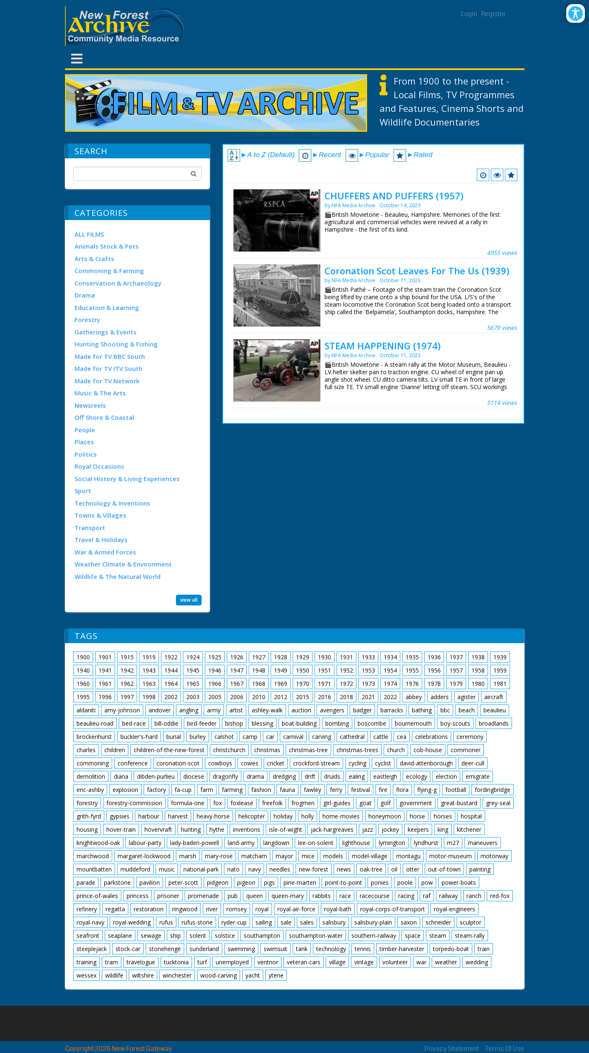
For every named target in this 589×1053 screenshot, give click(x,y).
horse (417, 816)
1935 (412, 657)
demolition (91, 776)
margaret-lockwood (144, 856)
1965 (193, 683)
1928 (280, 657)
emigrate (478, 776)
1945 (193, 670)
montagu (408, 856)
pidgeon (217, 882)
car (270, 737)
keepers (418, 829)
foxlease (242, 803)
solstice (225, 935)
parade (86, 882)
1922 (171, 657)
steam (437, 935)
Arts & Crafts (94, 258)
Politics (86, 454)
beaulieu (494, 710)
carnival (293, 737)
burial (173, 737)
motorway (494, 856)
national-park (201, 869)
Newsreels (90, 405)
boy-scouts (455, 723)
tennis (363, 949)
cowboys (220, 763)
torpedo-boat (451, 949)
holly (307, 816)
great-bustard (459, 803)
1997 (127, 697)
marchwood (93, 856)
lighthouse (356, 843)
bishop (234, 723)
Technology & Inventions (112, 503)
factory (156, 790)
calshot (224, 737)
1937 (456, 657)
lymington (392, 843)
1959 (500, 670)
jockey (390, 829)
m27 (453, 843)
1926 (236, 657)
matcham (254, 856)
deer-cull (473, 763)
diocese (193, 776)
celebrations (431, 737)
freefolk (272, 803)
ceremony (470, 737)
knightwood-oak (98, 843)
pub (233, 896)
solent (198, 935)
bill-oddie (166, 723)
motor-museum (450, 856)
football (455, 790)
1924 (193, 657)
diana (121, 776)
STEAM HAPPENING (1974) (382, 345)
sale (286, 922)
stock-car (127, 949)
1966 (214, 683)
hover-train (121, 829)
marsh (187, 856)
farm (206, 790)
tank (302, 949)
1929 (302, 657)
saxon (409, 922)
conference (133, 763)
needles (279, 869)
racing (406, 896)
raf (426, 896)
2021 (368, 697)
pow (427, 882)
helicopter (251, 816)
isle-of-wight (285, 829)
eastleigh (385, 776)
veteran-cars (303, 962)
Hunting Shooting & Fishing (116, 344)
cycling (357, 763)
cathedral (352, 737)
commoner (466, 750)
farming (232, 790)
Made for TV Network (107, 381)
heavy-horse (213, 816)
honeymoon (384, 816)
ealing (357, 776)
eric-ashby (90, 790)
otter (412, 869)
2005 (214, 697)
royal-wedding (132, 922)
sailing (263, 922)
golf (385, 803)
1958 (478, 670)
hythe (216, 829)
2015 (302, 697)
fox (217, 803)
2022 (390, 697)
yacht (252, 975)
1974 (390, 683)
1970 (302, 683)
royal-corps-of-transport (392, 909)
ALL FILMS (89, 234)
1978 (434, 683)
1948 (258, 670)
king (443, 829)
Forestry (87, 319)
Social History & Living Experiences (127, 478)
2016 (324, 697)
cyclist (383, 763)
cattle (380, 737)
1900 (83, 657)
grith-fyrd (89, 816)
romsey (236, 909)
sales (307, 922)
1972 (346, 683)
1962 (127, 683)
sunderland (204, 949)
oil (394, 869)
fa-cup (183, 790)
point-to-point (343, 882)
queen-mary (288, 896)
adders (439, 697)
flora (402, 790)
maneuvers (483, 843)
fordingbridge (492, 790)
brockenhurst (94, 737)
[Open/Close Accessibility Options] (575, 13)
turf (202, 962)
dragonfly (225, 776)
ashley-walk (267, 710)
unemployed (232, 962)
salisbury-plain (373, 922)
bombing (337, 723)
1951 (324, 670)
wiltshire (143, 975)
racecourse (374, 896)
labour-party (145, 843)
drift (310, 776)
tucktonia (176, 962)
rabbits (322, 896)
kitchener (469, 829)
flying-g (427, 790)
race (345, 896)
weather (446, 962)
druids (332, 776)
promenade (203, 896)
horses (443, 816)
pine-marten (300, 882)
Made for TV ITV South (108, 368)
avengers (332, 710)
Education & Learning (107, 307)
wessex (86, 975)
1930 (324, 657)
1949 (280, 670)
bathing (422, 710)
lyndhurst (426, 843)
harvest (178, 816)
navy (254, 869)
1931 (346, 657)
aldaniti (86, 710)
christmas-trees (357, 750)
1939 (500, 657)
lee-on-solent (316, 843)
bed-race (134, 723)
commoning (93, 763)
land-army (241, 843)
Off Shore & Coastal (104, 417)
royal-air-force (296, 909)
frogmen (303, 803)
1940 (83, 670)
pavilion (149, 882)
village (337, 962)
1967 (236, 683)
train (484, 949)
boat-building (299, 723)
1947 (236, 670)
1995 (83, 697)
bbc (445, 710)
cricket (275, 763)
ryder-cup (234, 922)
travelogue (141, 962)
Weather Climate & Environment (123, 564)
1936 (434, 657)
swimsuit (275, 949)
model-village (369, 856)
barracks (391, 710)
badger (362, 710)
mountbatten (94, 869)
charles (86, 750)
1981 (500, 683)
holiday (283, 816)
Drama (85, 295)
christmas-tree (308, 750)
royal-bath (337, 909)
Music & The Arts (100, 393)
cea (401, 737)
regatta (115, 909)
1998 (149, 697)
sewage (151, 935)
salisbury (334, 922)
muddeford (135, 869)
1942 (127, 670)
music (167, 869)
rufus (166, 922)
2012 (280, 697)
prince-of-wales (97, 896)
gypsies (120, 816)
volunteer (395, 962)
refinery (87, 909)
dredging (284, 776)
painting (479, 869)
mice (308, 856)
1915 (127, 657)
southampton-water (316, 935)
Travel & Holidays (101, 539)
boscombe (372, 723)
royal (262, 909)
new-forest (313, 869)
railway (448, 896)
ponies (380, 882)
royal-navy (90, 922)
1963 (149, 683)
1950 (302, 670)
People (85, 430)
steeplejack (92, 949)
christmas (267, 750)
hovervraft (158, 829)
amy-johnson (122, 710)
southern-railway (373, 935)
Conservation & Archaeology (118, 283)
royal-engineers (454, 909)
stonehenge (165, 949)
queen (254, 896)
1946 (214, 670)
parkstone (117, 882)
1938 (478, 657)
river (212, 909)
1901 (105, 657)
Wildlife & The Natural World (118, 576)
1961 (105, 683)
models (333, 856)
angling (188, 710)
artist (236, 710)
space (413, 935)
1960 (83, 683)
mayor (284, 856)
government (415, 803)
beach (467, 710)
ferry (336, 790)
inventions (246, 829)
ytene (276, 975)
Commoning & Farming (109, 270)
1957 (456, 670)
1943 (149, 670)
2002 (171, 697)
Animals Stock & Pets (107, 246)
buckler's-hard (139, 737)
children (114, 750)
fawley (312, 790)
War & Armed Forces (105, 552)
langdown (276, 843)
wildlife (114, 975)
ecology (416, 776)
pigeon (246, 882)
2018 (346, 697)
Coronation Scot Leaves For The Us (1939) (417, 270)
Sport (83, 491)
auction (301, 710)
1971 (324, 683)
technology (331, 949)
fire (383, 790)
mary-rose (219, 856)
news (344, 869)
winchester (177, 975)
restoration (148, 909)
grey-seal (498, 803)
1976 (412, 683)
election (446, 776)
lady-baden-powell (194, 843)
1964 (171, 683)
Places (84, 442)
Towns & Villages (100, 515)
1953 (368, 670)
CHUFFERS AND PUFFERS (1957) (394, 195)
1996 (105, 697)
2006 (236, 697)
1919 (149, 657)
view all (188, 599)
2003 (193, 697)
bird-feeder (201, 723)
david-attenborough (426, 763)
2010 (258, 697)
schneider (438, 922)
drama (255, 776)
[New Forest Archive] (127, 26)
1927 (258, 657)
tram (111, 962)
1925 (214, 657)
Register (493, 14)
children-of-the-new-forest (169, 750)
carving (321, 737)
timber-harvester (402, 949)
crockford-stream (316, 763)
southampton (262, 935)
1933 (368, 657)
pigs (269, 882)
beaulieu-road (95, 723)
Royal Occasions (99, 466)
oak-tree (371, 869)
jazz (367, 829)
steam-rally (470, 935)
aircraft (493, 697)
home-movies (341, 816)
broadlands (494, 723)
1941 (105, 670)
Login (469, 14)
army (214, 710)
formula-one (187, 803)
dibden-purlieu (156, 776)
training (86, 962)
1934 (390, 657)
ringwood (184, 909)
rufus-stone (197, 922)
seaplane (120, 935)
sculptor (470, 922)
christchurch (229, 750)
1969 (280, 683)
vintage (364, 962)
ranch (473, 896)
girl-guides (337, 803)
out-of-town (444, 869)
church (396, 750)
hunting (191, 829)
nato (233, 869)
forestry (87, 803)
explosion (125, 790)
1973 (368, 683)
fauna (287, 790)
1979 (456, 683)
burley (198, 737)
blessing (262, 723)
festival (360, 790)
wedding (477, 962)
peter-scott (183, 882)
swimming (241, 949)
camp (250, 737)
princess (138, 896)
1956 (434, 670)
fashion (261, 790)
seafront (88, 935)
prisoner (168, 896)
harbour (148, 816)
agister (466, 697)
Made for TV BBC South (110, 356)
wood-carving (218, 975)
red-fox (500, 896)
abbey (414, 697)
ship (175, 935)
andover (160, 710)
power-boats (459, 882)
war (421, 962)
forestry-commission (134, 803)
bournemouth (413, 723)
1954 (390, 670)
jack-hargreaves (332, 829)
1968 (258, 683)
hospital (471, 816)
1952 (346, 670)
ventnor (267, 962)
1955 (412, 670)
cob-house (428, 750)
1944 (171, 670)
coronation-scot (178, 763)
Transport (90, 527)
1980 (478, 683)
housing (87, 829)
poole (405, 882)
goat (365, 803)
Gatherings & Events (106, 332)
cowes (249, 763)
